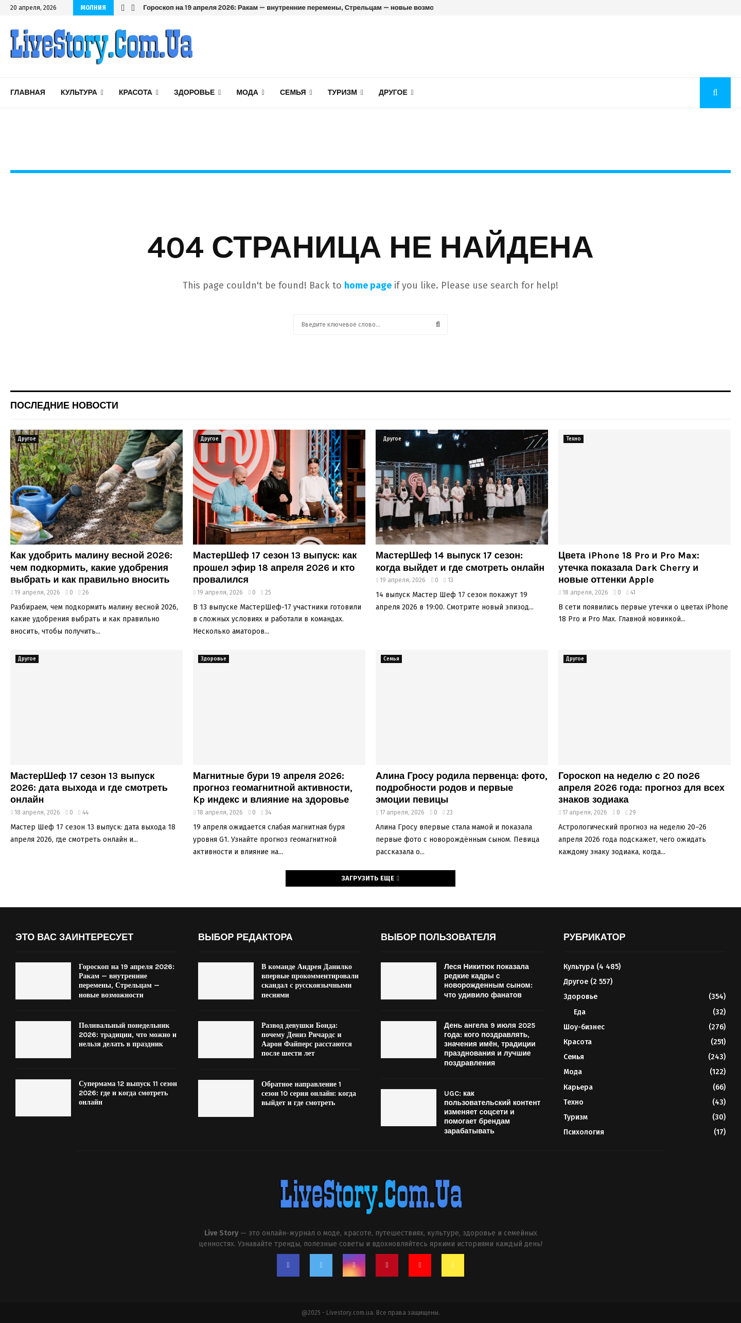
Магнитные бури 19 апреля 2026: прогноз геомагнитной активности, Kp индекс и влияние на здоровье (272, 788)
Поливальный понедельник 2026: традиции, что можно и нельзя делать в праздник (128, 1034)
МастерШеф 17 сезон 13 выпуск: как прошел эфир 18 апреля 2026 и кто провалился (275, 567)
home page (368, 285)
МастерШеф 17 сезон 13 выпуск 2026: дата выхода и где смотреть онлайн (89, 788)
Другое (393, 92)
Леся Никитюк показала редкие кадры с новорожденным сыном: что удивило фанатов (488, 980)
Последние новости (64, 405)
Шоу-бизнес (584, 1027)
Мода (247, 92)
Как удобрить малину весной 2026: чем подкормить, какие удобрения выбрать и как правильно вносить (91, 567)
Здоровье (194, 92)
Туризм (342, 92)
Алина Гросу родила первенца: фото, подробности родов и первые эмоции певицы (462, 788)
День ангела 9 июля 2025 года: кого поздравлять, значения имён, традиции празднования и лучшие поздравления (490, 1044)
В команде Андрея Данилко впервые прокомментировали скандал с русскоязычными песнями (310, 980)
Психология (583, 1132)
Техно (573, 439)
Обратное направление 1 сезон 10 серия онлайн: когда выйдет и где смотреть (308, 1093)
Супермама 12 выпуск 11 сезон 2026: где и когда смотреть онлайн (128, 1093)
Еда (580, 1012)
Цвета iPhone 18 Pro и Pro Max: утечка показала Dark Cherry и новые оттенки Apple (628, 567)
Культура (79, 92)
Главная (27, 92)
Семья (293, 92)
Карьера (578, 1087)
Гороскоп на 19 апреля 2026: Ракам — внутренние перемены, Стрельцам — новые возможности (300, 7)
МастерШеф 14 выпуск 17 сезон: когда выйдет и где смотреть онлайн (460, 561)
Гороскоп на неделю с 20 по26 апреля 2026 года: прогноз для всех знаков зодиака (641, 788)
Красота (135, 92)
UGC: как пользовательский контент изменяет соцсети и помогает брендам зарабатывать (492, 1112)
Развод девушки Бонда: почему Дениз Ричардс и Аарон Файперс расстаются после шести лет (306, 1039)
